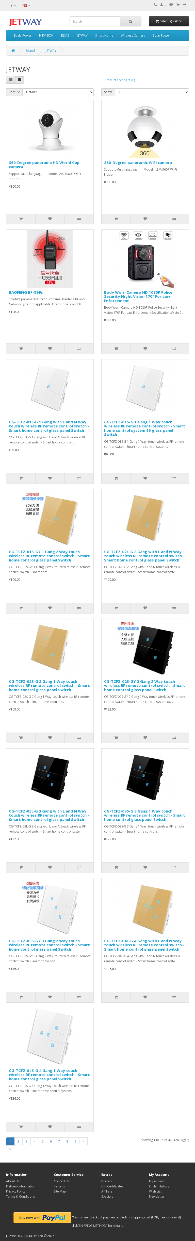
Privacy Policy (15, 1191)
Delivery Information (21, 1186)
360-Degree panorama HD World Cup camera (44, 164)
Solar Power (161, 35)
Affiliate (106, 1191)
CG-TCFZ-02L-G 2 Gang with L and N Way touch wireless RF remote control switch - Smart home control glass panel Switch (144, 555)
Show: (108, 92)
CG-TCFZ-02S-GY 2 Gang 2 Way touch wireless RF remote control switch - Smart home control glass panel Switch (144, 685)
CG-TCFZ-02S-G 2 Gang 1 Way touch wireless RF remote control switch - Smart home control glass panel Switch (49, 685)
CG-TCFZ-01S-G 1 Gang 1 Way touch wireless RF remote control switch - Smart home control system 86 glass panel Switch (144, 428)
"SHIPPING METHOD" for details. (101, 1225)
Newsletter (157, 1196)
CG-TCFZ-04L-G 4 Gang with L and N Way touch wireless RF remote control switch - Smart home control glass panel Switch (144, 945)
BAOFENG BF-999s (26, 292)
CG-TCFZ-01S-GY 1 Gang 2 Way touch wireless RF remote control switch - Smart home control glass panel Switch (49, 555)
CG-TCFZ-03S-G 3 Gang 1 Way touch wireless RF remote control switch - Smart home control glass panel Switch (144, 815)
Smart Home (104, 35)
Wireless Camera (133, 35)
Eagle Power (22, 35)
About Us (13, 1181)
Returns (59, 1186)
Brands (106, 1181)
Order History (159, 1186)
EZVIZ (65, 35)
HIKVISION (46, 35)
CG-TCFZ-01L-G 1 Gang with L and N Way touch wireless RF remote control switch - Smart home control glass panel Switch (49, 426)
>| (11, 1149)
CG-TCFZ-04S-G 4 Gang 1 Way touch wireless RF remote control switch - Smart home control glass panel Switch (49, 1074)
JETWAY (82, 35)
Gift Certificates (112, 1186)
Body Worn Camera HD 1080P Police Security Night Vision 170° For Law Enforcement (138, 296)
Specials (107, 1196)
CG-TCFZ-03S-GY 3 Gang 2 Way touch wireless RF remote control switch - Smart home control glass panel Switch (49, 945)
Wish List (155, 1191)
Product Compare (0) (120, 80)
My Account (157, 1181)
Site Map (60, 1191)
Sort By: (14, 92)
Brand (30, 50)
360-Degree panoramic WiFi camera (138, 162)
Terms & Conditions (20, 1196)
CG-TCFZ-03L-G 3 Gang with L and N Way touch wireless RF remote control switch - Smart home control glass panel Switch (49, 815)
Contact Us (62, 1181)
